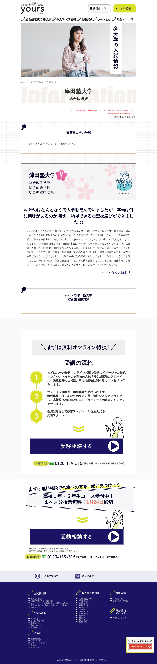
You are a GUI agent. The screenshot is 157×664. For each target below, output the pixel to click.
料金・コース (125, 19)
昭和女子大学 (83, 607)
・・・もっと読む (114, 272)
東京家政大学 (83, 614)
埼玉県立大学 (83, 603)
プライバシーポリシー (39, 643)
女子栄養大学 (83, 609)
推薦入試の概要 (36, 599)
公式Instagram (49, 575)
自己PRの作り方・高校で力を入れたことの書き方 (49, 605)
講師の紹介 (35, 623)
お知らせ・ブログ (119, 618)
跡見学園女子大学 (85, 599)
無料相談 (34, 627)
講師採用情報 (36, 639)
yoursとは (104, 19)
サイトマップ (36, 641)
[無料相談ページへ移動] (140, 645)
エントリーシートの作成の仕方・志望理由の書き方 (50, 603)
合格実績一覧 (118, 599)
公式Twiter (88, 575)
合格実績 (86, 19)
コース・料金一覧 (37, 621)
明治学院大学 (83, 620)
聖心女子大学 (83, 611)
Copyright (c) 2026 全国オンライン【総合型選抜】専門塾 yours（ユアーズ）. (81, 660)
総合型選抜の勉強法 (38, 19)
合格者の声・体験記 (120, 601)
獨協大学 (82, 618)
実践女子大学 (83, 605)
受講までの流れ (36, 625)
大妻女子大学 (83, 601)
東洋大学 (82, 616)
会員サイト (35, 647)
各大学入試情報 (66, 19)
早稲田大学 (83, 622)
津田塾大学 (52, 82)
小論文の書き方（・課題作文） (42, 601)
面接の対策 (35, 607)
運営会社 (34, 645)
